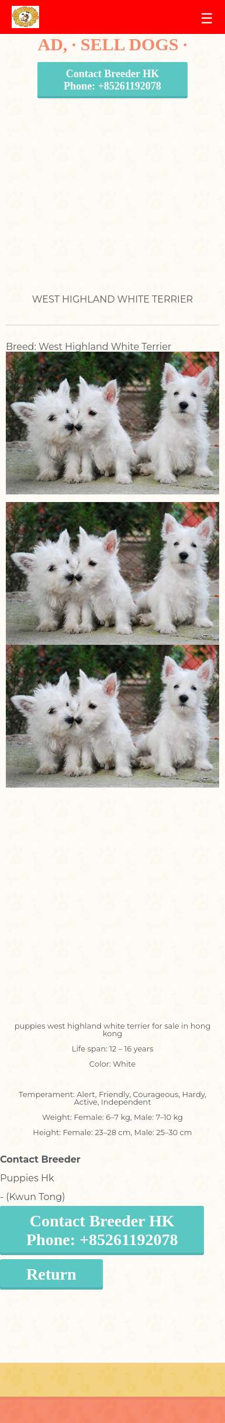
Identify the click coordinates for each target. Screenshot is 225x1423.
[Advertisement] (109, 185)
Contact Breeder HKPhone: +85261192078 (112, 80)
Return (51, 1274)
